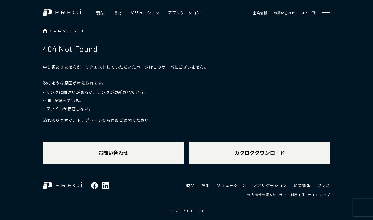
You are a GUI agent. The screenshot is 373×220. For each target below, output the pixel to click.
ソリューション (144, 12)
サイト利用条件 (292, 195)
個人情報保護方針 (262, 195)
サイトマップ (319, 195)
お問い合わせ (284, 13)
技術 (117, 12)
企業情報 (260, 13)
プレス (323, 185)
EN (314, 12)
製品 (100, 12)
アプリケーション (184, 12)
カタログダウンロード (259, 153)
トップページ (89, 120)
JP (304, 12)
